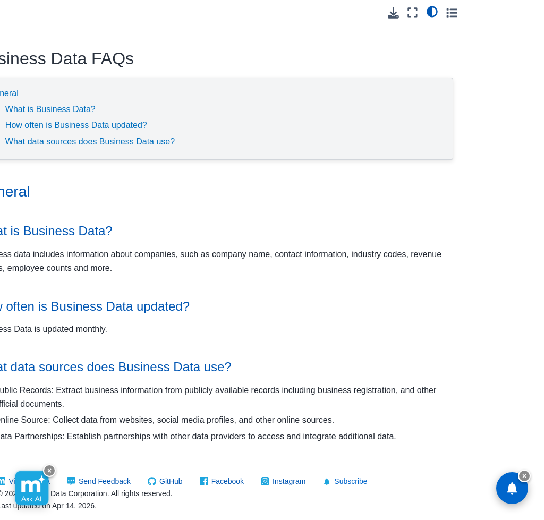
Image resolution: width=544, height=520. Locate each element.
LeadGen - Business (40, 342)
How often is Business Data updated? (225, 125)
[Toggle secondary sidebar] (526, 12)
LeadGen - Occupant (40, 401)
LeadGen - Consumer (40, 371)
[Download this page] (467, 13)
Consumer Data (49, 238)
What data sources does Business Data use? (239, 141)
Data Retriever (47, 255)
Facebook (347, 481)
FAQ (39, 103)
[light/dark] (506, 11)
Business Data (48, 70)
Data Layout (51, 86)
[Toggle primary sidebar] (127, 12)
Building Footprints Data (48, 46)
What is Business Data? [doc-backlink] (193, 231)
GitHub (290, 481)
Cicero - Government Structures (43, 192)
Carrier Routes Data (47, 156)
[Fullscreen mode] (487, 12)
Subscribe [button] (465, 481)
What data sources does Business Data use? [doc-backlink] (253, 367)
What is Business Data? (199, 109)
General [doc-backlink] (152, 191)
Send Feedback (224, 481)
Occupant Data (47, 500)
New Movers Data (52, 483)
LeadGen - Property (40, 430)
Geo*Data (39, 289)
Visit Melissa (149, 481)
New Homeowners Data (53, 460)
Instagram (408, 481)
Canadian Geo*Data (39, 127)
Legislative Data (49, 221)
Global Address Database (48, 312)
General (152, 93)
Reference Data (42, 23)
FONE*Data (42, 272)
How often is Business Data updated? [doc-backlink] (232, 306)
